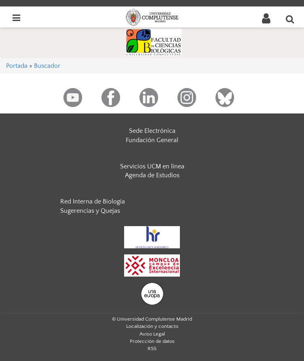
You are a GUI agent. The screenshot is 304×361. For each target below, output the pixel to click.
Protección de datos (152, 341)
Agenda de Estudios (152, 175)
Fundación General (152, 140)
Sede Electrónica (152, 130)
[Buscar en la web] (290, 19)
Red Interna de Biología (92, 201)
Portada (16, 65)
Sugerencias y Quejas (90, 210)
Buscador (47, 65)
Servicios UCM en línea (152, 166)
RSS (152, 348)
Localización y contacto (152, 326)
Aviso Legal (152, 334)
